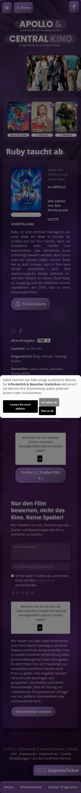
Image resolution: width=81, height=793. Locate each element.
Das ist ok (47, 411)
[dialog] (40, 396)
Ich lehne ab (49, 402)
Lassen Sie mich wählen (20, 406)
